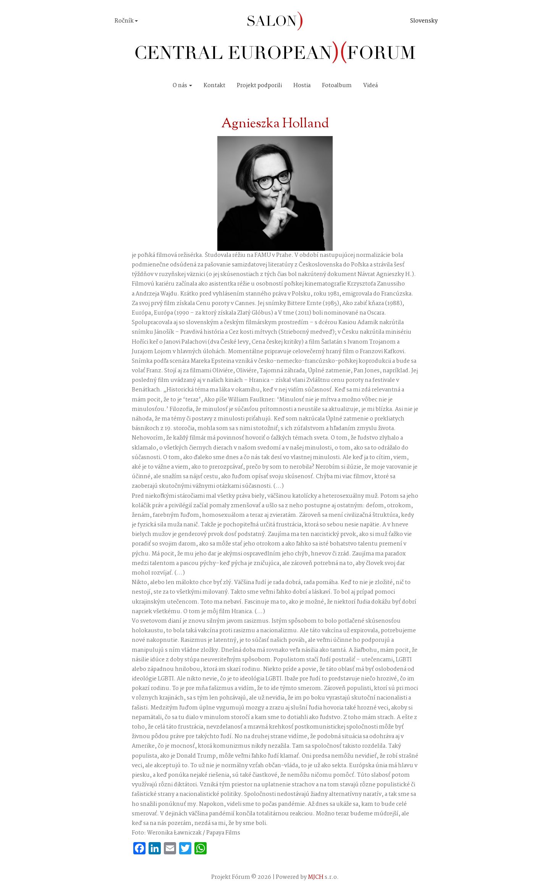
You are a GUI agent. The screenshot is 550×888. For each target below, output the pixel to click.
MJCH (316, 877)
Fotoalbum (337, 85)
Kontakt (214, 85)
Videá (370, 85)
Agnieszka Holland (275, 124)
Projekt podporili (259, 85)
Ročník (126, 21)
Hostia (302, 85)
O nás (182, 85)
